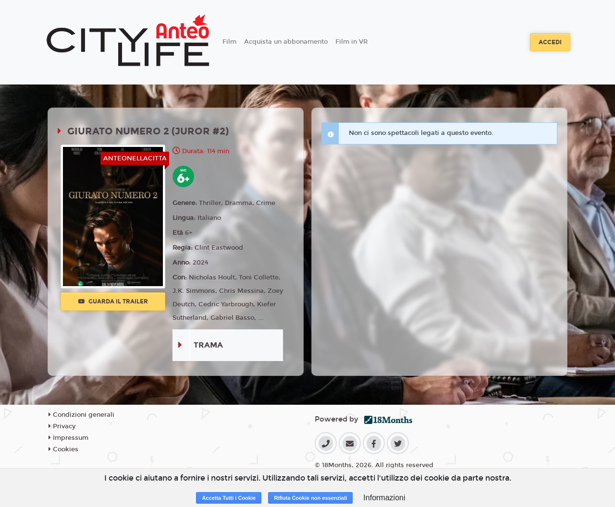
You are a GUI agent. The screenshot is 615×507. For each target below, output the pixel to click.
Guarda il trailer (113, 301)
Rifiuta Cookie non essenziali (310, 498)
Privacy (62, 426)
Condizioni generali (81, 415)
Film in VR (351, 42)
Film (229, 42)
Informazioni (384, 498)
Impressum (68, 438)
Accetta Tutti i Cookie (229, 498)
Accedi (550, 42)
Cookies (63, 449)
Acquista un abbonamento (286, 42)
